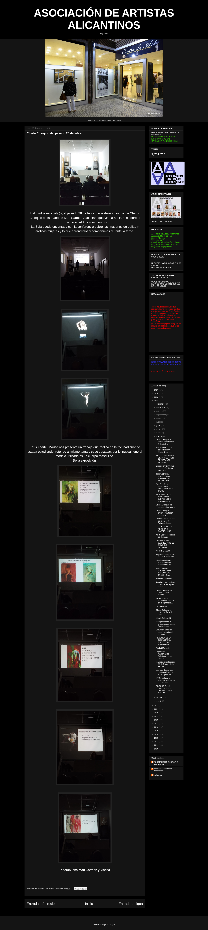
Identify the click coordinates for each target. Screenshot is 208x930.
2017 (156, 723)
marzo (159, 436)
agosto (159, 418)
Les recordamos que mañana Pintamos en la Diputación (164, 672)
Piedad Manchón (163, 648)
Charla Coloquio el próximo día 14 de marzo (164, 612)
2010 (156, 749)
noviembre (161, 407)
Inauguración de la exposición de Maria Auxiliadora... (165, 624)
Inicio (89, 904)
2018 (156, 720)
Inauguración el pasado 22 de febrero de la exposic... (165, 664)
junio (158, 426)
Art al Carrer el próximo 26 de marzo (165, 536)
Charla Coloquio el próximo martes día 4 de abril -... (165, 441)
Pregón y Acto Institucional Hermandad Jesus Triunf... (164, 487)
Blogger (112, 925)
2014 (156, 734)
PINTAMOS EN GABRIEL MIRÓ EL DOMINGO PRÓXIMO (165, 544)
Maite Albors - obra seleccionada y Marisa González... (165, 449)
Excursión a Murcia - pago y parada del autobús (164, 632)
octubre (159, 411)
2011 (156, 745)
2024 (156, 397)
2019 (156, 716)
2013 (156, 738)
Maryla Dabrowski (163, 618)
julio (158, 422)
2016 (156, 727)
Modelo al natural (163, 551)
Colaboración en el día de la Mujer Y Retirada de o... (165, 521)
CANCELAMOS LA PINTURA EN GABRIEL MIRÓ (164, 529)
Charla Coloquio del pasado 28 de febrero (164, 592)
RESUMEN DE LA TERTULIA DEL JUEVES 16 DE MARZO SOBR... (164, 497)
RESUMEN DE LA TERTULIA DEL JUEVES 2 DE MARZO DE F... (163, 641)
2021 (156, 709)
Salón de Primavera (164, 579)
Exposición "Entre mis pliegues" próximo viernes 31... (165, 468)
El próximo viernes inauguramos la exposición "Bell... (164, 562)
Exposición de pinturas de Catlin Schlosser (165, 555)
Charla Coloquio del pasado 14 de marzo (165, 506)
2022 (156, 705)
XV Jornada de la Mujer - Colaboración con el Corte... (165, 680)
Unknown (158, 775)
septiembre (161, 415)
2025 (156, 394)
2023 (156, 401)
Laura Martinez (162, 606)
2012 (156, 741)
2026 (156, 390)
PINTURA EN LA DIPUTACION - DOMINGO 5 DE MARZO (164, 689)
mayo (158, 429)
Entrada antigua (130, 904)
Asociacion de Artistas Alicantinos (163, 770)
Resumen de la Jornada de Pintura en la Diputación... (165, 600)
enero (159, 701)
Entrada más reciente (43, 904)
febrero (159, 697)
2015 (156, 731)
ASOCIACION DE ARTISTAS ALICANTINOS (166, 763)
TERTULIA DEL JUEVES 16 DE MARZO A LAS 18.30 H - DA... (163, 571)
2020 (156, 713)
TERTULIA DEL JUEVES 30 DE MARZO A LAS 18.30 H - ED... (163, 477)
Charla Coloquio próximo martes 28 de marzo (164, 513)
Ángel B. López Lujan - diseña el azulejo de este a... (165, 584)
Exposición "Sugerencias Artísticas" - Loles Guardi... (164, 655)
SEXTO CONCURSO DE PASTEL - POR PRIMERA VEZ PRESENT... (165, 459)
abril (158, 433)
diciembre (160, 404)
